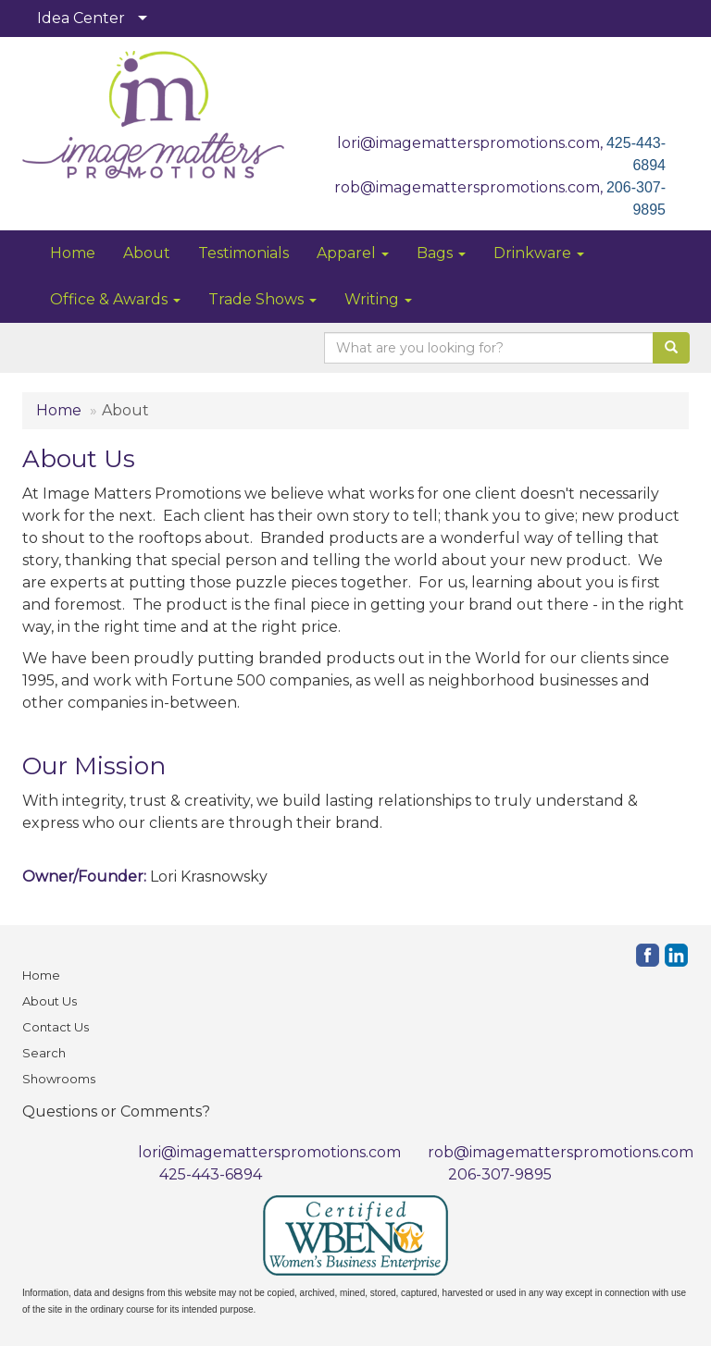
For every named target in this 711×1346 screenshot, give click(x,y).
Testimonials (243, 253)
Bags (441, 253)
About (146, 253)
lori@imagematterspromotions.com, (471, 143)
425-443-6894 (210, 1174)
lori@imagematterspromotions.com (269, 1152)
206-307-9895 (500, 1174)
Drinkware (538, 253)
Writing (378, 299)
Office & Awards (115, 299)
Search (44, 1052)
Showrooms (58, 1078)
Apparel (353, 253)
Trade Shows (262, 299)
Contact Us (55, 1026)
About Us (49, 1001)
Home (72, 253)
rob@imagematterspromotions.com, (470, 187)
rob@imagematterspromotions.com (560, 1152)
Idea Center (81, 18)
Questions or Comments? (116, 1111)
